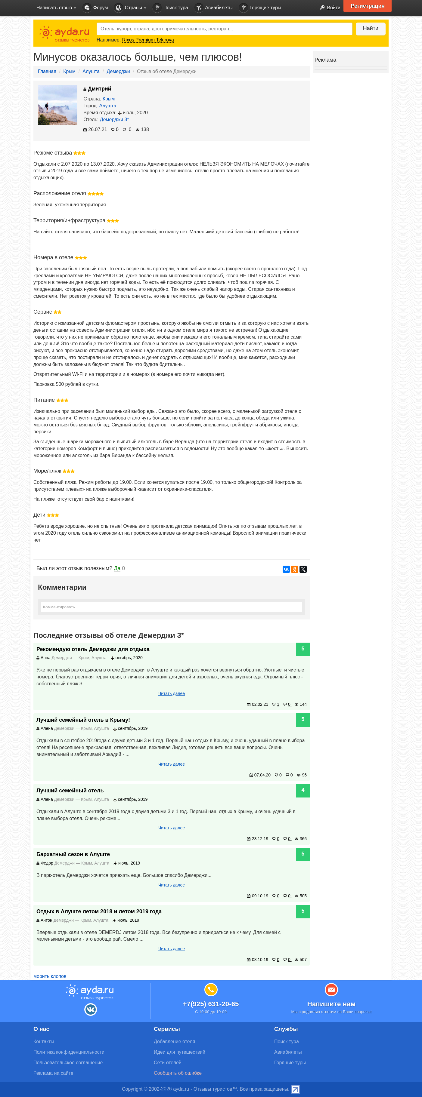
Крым (69, 71)
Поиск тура (170, 8)
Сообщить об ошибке (178, 1073)
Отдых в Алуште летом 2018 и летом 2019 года (99, 911)
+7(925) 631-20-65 (211, 1004)
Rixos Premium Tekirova (148, 39)
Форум (95, 8)
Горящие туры (260, 8)
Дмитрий (97, 89)
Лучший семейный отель (70, 791)
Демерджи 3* (114, 119)
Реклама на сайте (53, 1073)
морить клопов (50, 976)
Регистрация (368, 6)
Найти (370, 28)
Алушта (91, 71)
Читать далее (171, 693)
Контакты (43, 1041)
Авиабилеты (213, 8)
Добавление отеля (174, 1041)
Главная (47, 71)
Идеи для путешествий (179, 1052)
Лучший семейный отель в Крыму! (83, 720)
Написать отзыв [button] (56, 7)
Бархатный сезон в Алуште (73, 854)
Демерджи (118, 71)
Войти (328, 8)
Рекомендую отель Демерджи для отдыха (92, 649)
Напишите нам (331, 1004)
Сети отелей (168, 1062)
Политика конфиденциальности (68, 1052)
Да (117, 568)
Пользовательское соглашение (68, 1062)
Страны (130, 8)
